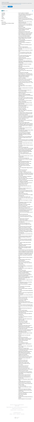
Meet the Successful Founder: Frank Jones (24, 215)
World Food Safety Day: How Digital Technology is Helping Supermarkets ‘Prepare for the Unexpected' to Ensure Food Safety (25, 76)
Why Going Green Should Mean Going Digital (24, 239)
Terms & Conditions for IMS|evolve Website (8, 23)
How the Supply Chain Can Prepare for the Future (25, 97)
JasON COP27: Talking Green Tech (23, 152)
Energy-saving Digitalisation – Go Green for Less (25, 206)
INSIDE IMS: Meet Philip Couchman (23, 355)
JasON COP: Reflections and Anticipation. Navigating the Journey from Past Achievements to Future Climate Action (25, 95)
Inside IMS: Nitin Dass (21, 30)
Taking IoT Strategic (21, 384)
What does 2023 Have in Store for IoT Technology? (25, 139)
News (2, 16)
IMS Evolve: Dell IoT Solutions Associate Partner (25, 383)
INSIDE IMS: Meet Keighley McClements (24, 363)
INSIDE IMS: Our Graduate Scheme (23, 348)
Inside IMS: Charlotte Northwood (23, 46)
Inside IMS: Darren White (22, 119)
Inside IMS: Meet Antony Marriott (23, 340)
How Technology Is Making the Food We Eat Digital (25, 148)
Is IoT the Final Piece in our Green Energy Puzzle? (25, 249)
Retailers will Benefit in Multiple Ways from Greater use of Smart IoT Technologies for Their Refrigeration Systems (25, 277)
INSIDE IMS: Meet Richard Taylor (23, 214)
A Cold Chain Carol (21, 315)
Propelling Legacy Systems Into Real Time (24, 381)
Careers (3, 17)
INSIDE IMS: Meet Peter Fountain (23, 370)
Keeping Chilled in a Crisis (22, 300)
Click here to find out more (17, 4)
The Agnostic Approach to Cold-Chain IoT (24, 273)
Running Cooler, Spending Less (23, 17)
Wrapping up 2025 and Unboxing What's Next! (25, 18)
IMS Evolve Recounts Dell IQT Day (23, 365)
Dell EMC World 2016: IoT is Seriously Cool (24, 382)
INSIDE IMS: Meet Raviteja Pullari (23, 147)
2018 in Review (20, 341)
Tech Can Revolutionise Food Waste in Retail (24, 52)
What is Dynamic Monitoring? (22, 394)
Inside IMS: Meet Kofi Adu (22, 270)
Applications (3, 14)
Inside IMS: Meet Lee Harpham (22, 322)
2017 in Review (20, 364)
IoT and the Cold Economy (22, 385)
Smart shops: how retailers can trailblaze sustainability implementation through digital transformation (24, 134)
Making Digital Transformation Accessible (24, 204)
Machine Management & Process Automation (24, 398)
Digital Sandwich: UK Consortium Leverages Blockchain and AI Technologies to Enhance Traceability (24, 247)
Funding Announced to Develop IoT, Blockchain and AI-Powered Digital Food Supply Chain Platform (25, 237)
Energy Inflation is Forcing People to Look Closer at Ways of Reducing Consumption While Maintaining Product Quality (25, 174)
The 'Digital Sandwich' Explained (23, 219)
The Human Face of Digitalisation (23, 299)
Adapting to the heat (21, 84)
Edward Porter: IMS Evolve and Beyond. (24, 80)
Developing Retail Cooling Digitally (23, 72)
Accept (10, 6)
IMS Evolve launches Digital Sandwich (23, 122)
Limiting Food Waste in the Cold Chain (23, 261)
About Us (3, 15)
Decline (4, 6)
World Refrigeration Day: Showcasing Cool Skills (25, 32)
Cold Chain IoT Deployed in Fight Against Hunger (25, 304)
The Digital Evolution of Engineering (23, 218)
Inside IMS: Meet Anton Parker (22, 298)
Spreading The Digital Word (22, 109)
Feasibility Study (20, 395)
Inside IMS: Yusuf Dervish (22, 108)
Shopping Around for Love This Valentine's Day (25, 136)
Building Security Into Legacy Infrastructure (24, 374)
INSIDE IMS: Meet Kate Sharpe (22, 361)
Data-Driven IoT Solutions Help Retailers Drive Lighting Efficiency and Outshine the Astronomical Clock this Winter (25, 62)
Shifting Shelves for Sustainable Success (24, 207)
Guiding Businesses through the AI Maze (24, 31)
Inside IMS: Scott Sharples (22, 16)
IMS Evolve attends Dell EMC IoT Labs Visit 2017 (25, 369)
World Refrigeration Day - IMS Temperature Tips (25, 73)
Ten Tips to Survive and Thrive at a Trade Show (25, 81)
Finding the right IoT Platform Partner (23, 362)
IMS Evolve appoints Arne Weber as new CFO (25, 371)
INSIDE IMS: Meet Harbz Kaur (22, 169)
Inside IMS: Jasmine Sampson (22, 310)
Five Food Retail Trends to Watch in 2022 (24, 196)
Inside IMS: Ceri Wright (21, 27)
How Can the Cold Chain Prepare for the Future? (25, 190)
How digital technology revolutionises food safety (25, 112)
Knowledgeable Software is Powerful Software (25, 230)
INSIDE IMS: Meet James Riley (22, 205)
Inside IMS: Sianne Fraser (22, 57)
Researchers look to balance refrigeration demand (25, 329)
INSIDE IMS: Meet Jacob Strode (23, 337)
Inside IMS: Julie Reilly (21, 39)
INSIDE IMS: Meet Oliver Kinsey (23, 193)
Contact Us (3, 18)
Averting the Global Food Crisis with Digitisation (25, 356)
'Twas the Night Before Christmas (23, 342)
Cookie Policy (4, 24)
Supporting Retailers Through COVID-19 (24, 301)
